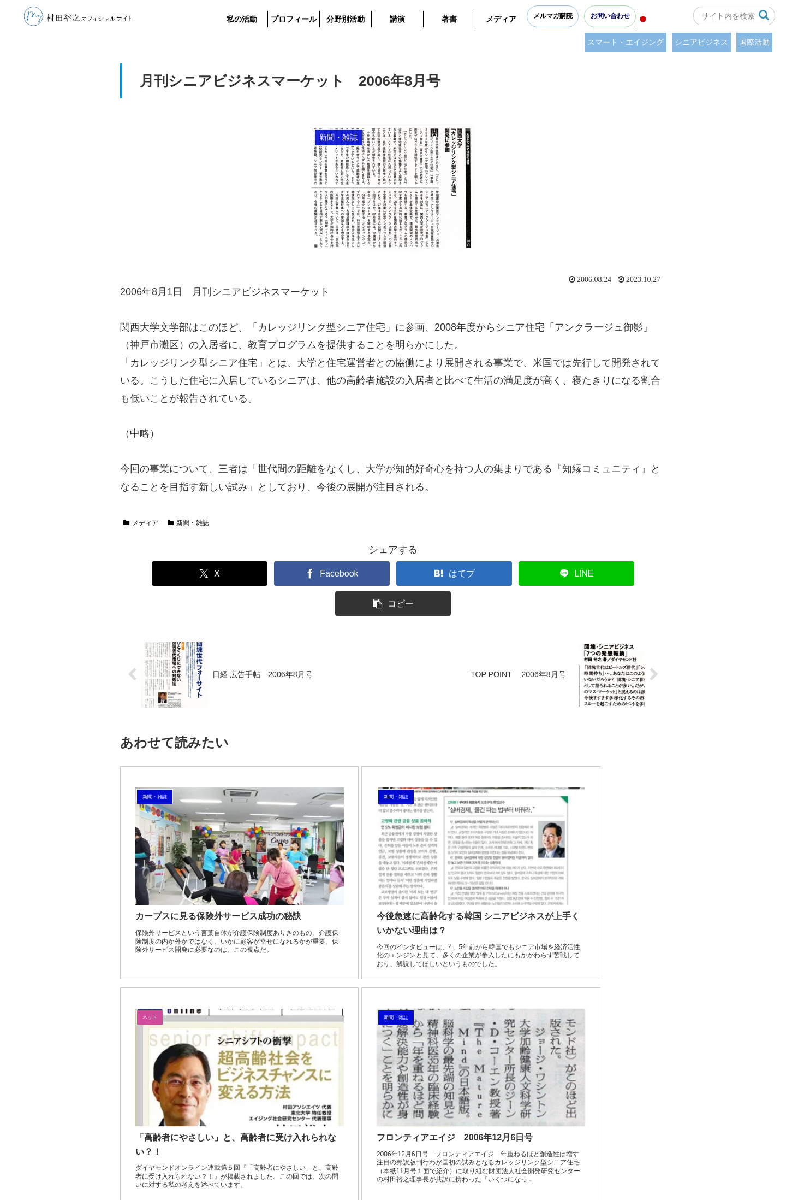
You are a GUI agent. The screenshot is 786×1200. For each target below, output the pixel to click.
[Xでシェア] (172, 573)
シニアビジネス (701, 42)
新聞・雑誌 (188, 523)
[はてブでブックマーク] (393, 573)
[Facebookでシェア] (283, 573)
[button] (763, 15)
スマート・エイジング (625, 42)
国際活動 (754, 42)
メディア (140, 523)
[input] (734, 16)
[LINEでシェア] (504, 573)
